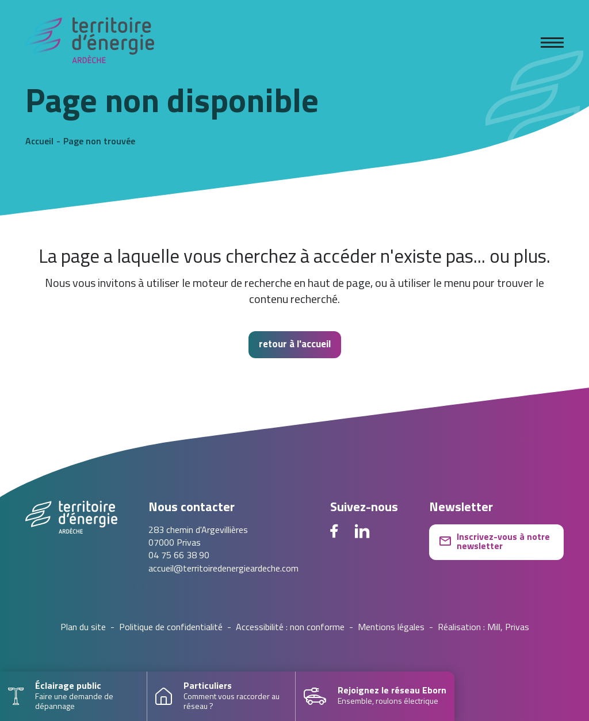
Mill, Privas (508, 627)
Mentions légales (391, 627)
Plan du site (83, 627)
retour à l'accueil (295, 345)
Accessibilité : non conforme (290, 627)
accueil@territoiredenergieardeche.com (223, 569)
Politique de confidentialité (171, 627)
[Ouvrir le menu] (552, 42)
